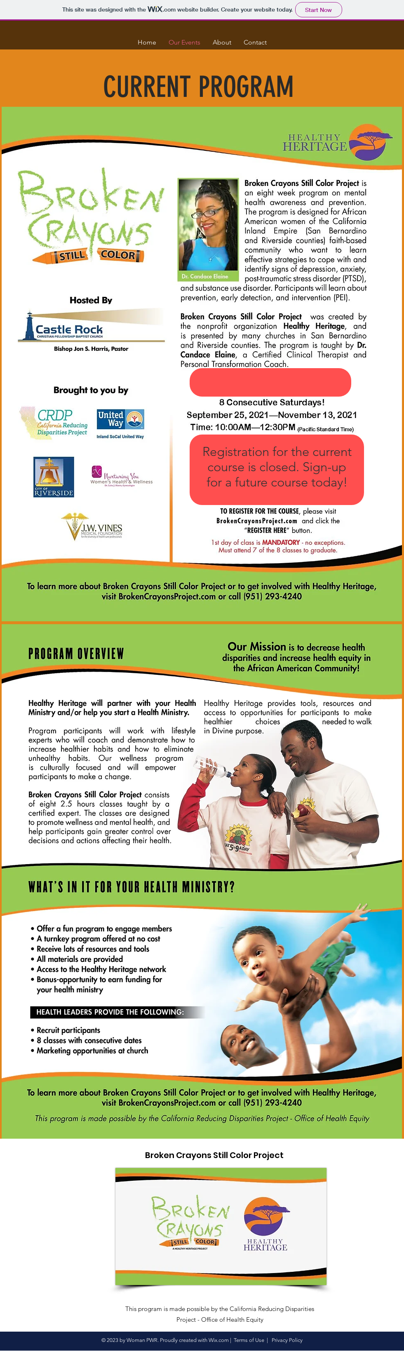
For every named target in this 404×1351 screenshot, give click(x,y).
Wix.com (219, 1340)
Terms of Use (249, 1340)
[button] (356, 35)
